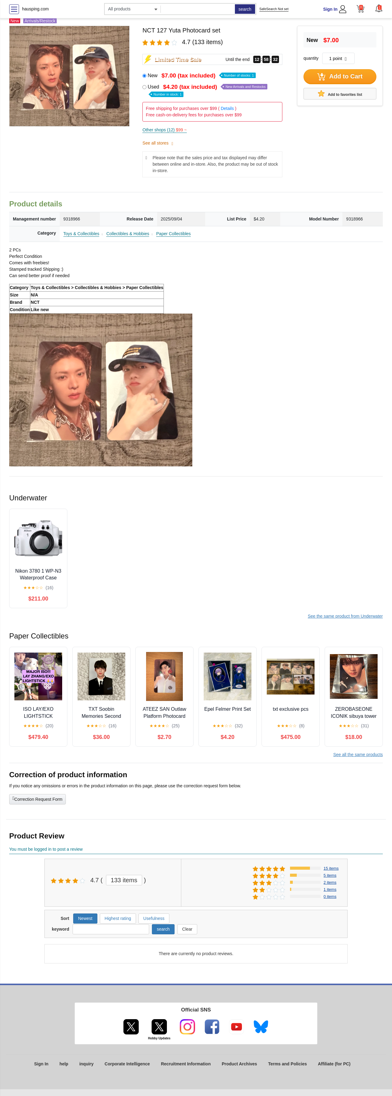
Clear (187, 929)
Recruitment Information (186, 1063)
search (245, 9)
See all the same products (358, 754)
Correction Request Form (37, 799)
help (63, 1063)
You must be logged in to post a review (46, 849)
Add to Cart (340, 77)
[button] (379, 8)
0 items (330, 896)
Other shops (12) (164, 129)
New (202, 75)
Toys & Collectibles (81, 233)
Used (207, 90)
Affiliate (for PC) (334, 1063)
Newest (85, 918)
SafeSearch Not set (273, 9)
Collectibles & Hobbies (127, 233)
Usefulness (153, 918)
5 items (330, 875)
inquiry (86, 1063)
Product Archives (239, 1063)
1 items (330, 889)
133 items (124, 880)
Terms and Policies (287, 1063)
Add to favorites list (340, 93)
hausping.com (35, 8)
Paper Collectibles (173, 233)
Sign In (330, 9)
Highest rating (118, 918)
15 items (331, 868)
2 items (330, 882)
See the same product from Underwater (345, 616)
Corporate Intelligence (127, 1063)
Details (227, 108)
